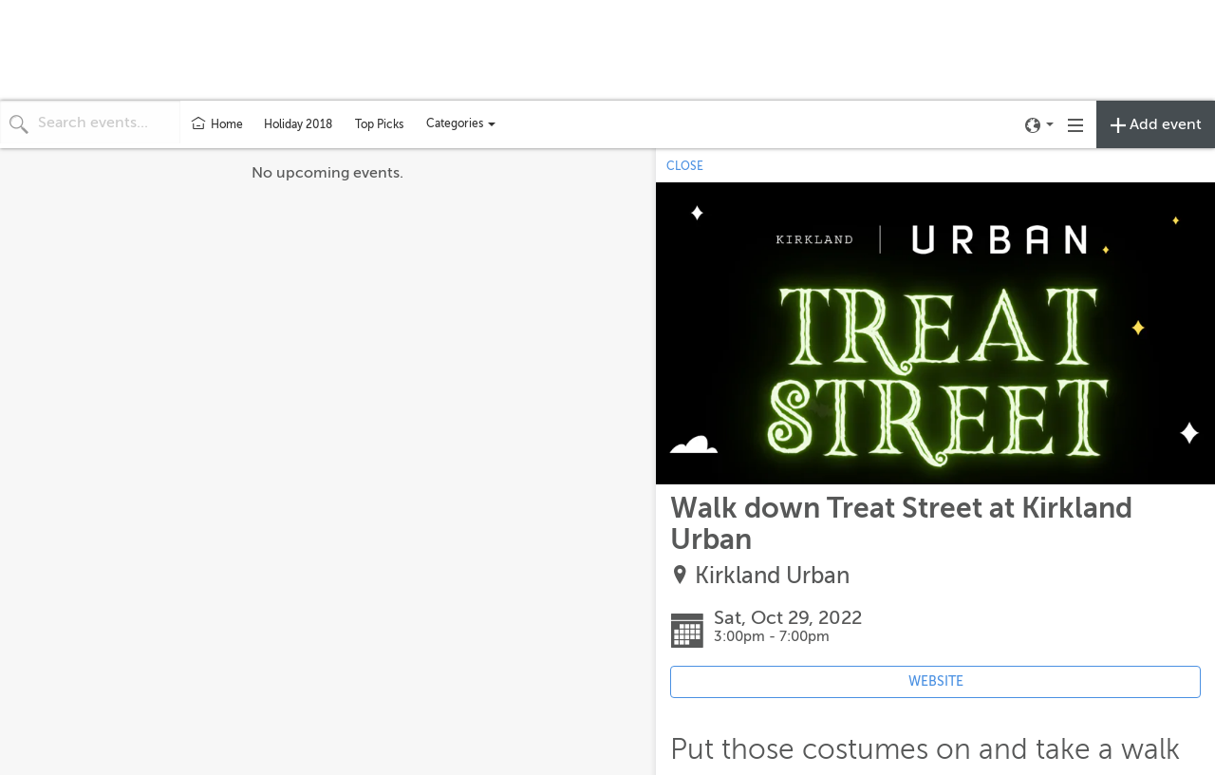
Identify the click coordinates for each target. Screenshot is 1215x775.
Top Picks (379, 124)
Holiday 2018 (298, 124)
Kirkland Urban (772, 576)
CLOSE (684, 166)
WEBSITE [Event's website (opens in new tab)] (935, 681)
